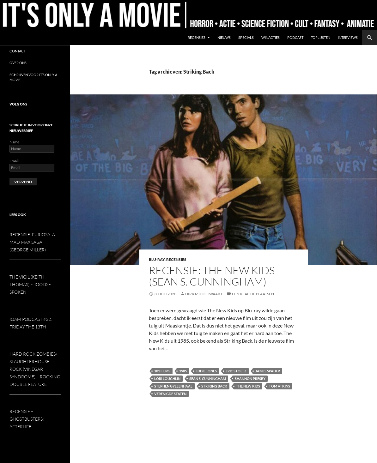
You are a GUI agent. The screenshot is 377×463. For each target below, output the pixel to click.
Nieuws (224, 37)
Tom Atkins (279, 386)
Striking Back (214, 386)
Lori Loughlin (167, 378)
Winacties (270, 37)
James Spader (267, 371)
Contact (17, 51)
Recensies (196, 37)
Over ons (18, 63)
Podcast (295, 37)
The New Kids (248, 386)
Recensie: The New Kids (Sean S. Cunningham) (212, 276)
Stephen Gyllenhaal (173, 386)
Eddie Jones (206, 371)
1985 (183, 371)
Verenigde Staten (170, 394)
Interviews (348, 37)
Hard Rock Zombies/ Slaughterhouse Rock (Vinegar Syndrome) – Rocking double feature (34, 369)
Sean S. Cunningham (207, 378)
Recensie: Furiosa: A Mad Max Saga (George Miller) (32, 242)
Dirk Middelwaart (203, 294)
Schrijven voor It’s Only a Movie (33, 77)
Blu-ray (157, 259)
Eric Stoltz (236, 371)
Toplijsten (320, 37)
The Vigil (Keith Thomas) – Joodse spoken (30, 284)
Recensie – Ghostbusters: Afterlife (26, 419)
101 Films (162, 371)
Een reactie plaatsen (253, 294)
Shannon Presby (250, 378)
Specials (246, 37)
